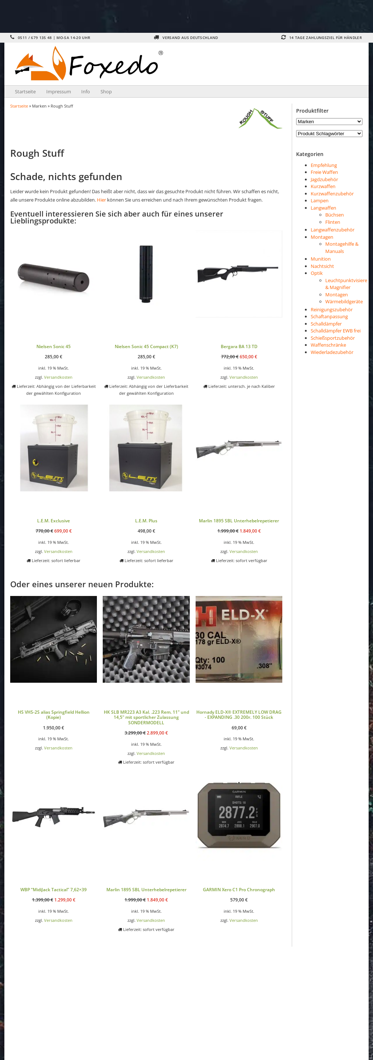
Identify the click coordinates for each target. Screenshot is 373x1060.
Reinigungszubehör (332, 309)
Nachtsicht (322, 266)
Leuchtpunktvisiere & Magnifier (346, 284)
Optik (317, 273)
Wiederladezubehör (332, 352)
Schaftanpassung (329, 316)
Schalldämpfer (326, 323)
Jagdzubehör (324, 179)
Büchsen (334, 214)
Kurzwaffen (323, 186)
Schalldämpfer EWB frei (336, 330)
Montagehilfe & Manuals (341, 247)
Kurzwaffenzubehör (332, 193)
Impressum (58, 91)
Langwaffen (323, 207)
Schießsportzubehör (333, 338)
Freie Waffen (324, 172)
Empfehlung (324, 165)
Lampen (320, 200)
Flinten (332, 222)
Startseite (25, 91)
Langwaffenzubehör (332, 229)
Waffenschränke (328, 345)
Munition (321, 259)
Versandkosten (58, 377)
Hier (101, 199)
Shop (106, 91)
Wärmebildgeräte (344, 301)
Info (85, 91)
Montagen (322, 237)
